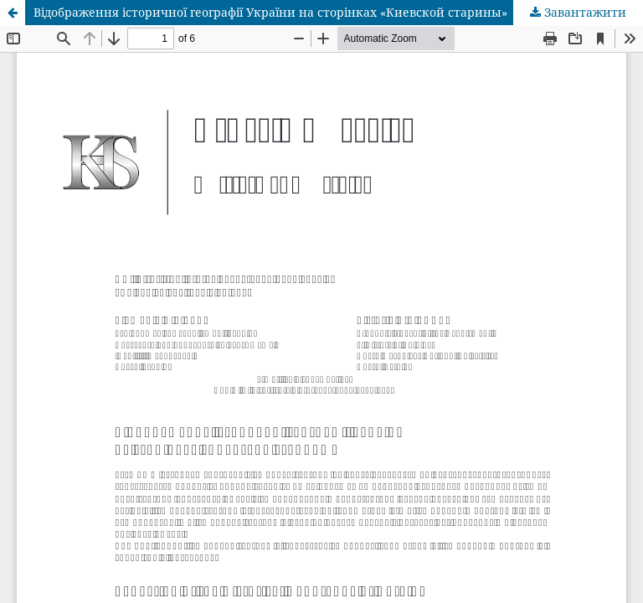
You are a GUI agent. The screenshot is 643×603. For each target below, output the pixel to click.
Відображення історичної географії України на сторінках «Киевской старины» (270, 12)
